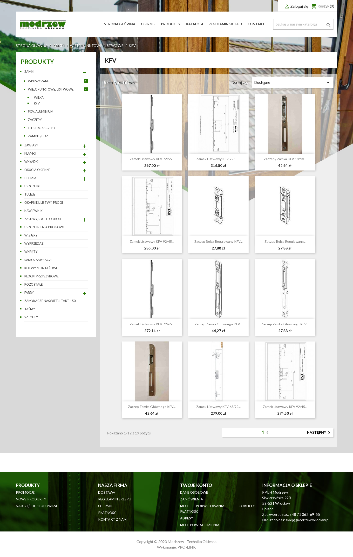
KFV (37, 103)
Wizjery (30, 235)
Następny (319, 433)
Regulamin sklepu (225, 24)
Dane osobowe (194, 492)
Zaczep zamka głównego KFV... (152, 407)
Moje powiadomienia (199, 525)
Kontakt (256, 24)
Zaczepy (35, 120)
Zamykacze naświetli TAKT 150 (50, 301)
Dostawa (106, 492)
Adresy (186, 518)
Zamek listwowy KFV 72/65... (152, 324)
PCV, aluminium (40, 111)
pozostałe (33, 284)
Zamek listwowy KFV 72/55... (152, 159)
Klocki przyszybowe (41, 276)
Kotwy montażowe (41, 268)
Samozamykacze (38, 260)
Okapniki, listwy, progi (43, 202)
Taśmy (29, 309)
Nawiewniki (33, 211)
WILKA (39, 97)
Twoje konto (196, 485)
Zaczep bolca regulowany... (285, 241)
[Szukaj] (303, 24)
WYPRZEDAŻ (33, 243)
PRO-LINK (186, 547)
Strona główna (119, 24)
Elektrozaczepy (41, 128)
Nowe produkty (31, 499)
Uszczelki (32, 186)
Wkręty (30, 252)
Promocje (25, 492)
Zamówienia (191, 499)
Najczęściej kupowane (37, 506)
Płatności (108, 513)
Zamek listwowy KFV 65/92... (218, 407)
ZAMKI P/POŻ (38, 136)
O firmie (148, 24)
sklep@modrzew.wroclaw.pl (307, 520)
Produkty (170, 24)
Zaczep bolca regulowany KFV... (218, 241)
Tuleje (29, 194)
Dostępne (292, 82)
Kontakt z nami (113, 519)
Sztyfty (31, 317)
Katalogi (194, 24)
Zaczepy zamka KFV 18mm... (285, 159)
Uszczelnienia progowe (44, 227)
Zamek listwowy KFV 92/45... (152, 241)
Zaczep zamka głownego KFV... (218, 324)
